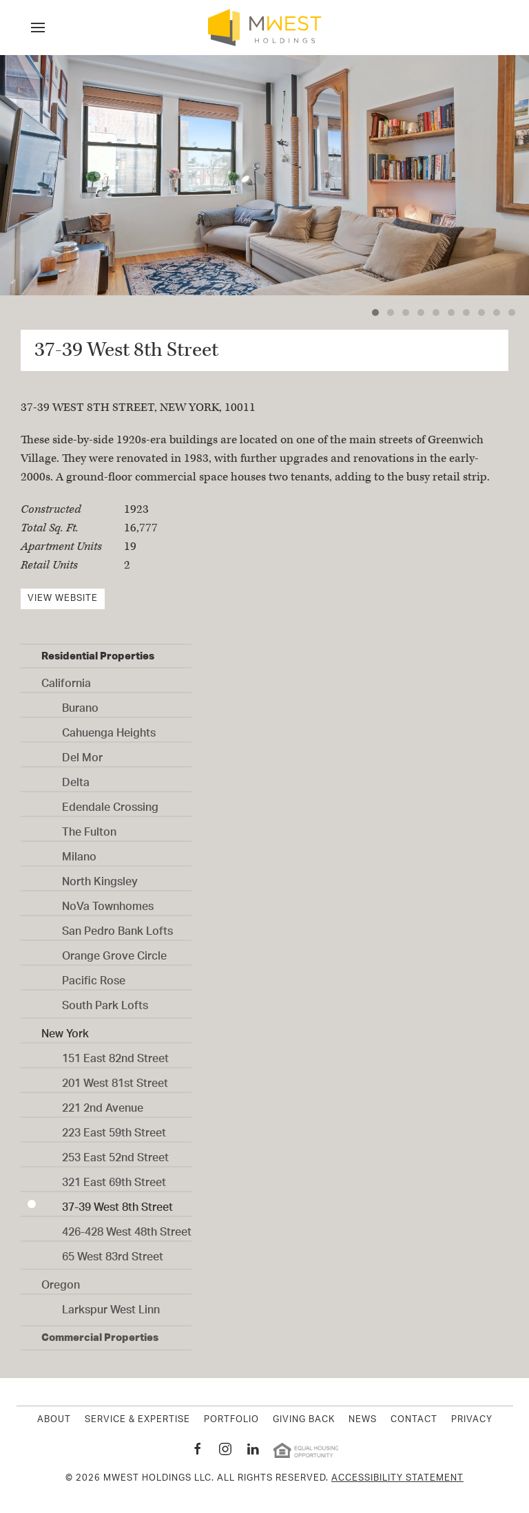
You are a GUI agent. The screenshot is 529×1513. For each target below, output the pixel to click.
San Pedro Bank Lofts (117, 927)
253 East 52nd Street (115, 1153)
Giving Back (304, 1420)
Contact (414, 1420)
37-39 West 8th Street (117, 1203)
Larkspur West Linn (111, 1305)
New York (65, 1029)
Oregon (60, 1281)
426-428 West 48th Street (126, 1228)
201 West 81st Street (115, 1079)
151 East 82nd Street (115, 1054)
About (54, 1420)
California (66, 679)
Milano (79, 852)
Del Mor (82, 753)
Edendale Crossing (110, 803)
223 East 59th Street (114, 1129)
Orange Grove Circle (114, 952)
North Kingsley (100, 877)
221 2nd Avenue (102, 1104)
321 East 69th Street (114, 1178)
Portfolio (231, 1420)
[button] (38, 27)
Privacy (471, 1420)
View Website (63, 599)
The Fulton (89, 828)
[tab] (375, 312)
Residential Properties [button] (97, 655)
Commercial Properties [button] (99, 1337)
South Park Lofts (105, 1001)
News (363, 1420)
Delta (76, 778)
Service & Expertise (137, 1420)
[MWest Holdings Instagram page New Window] (225, 1449)
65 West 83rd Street (112, 1252)
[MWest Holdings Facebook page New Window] (198, 1449)
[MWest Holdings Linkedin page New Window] (253, 1449)
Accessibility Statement (397, 1478)
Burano (80, 704)
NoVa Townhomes (108, 902)
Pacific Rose (93, 976)
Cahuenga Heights (109, 729)
